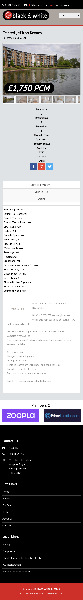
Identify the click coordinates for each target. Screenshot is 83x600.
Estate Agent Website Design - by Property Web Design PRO (41, 593)
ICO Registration (11, 564)
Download (41, 156)
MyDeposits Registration (16, 571)
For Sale (7, 505)
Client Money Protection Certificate (22, 557)
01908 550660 (16, 454)
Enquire (41, 198)
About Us (7, 518)
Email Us (13, 448)
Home (5, 491)
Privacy (6, 544)
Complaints (8, 551)
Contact (6, 525)
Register (6, 498)
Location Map (41, 191)
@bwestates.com (37, 5)
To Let (6, 512)
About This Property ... (42, 184)
